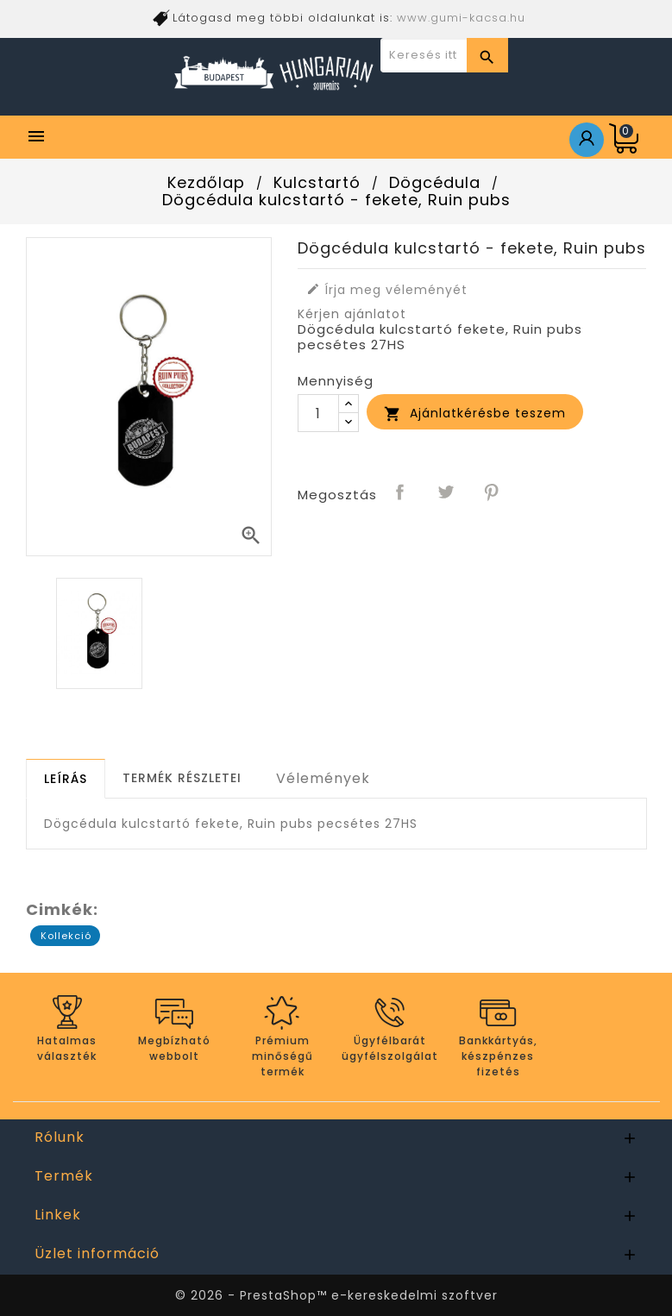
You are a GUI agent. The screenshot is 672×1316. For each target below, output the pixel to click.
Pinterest (492, 493)
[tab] (65, 779)
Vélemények (323, 778)
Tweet (447, 493)
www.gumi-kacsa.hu (461, 17)
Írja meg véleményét (387, 290)
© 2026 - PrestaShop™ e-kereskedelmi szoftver (336, 1295)
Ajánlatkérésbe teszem (475, 413)
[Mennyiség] (318, 413)
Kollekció (66, 936)
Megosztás (401, 493)
